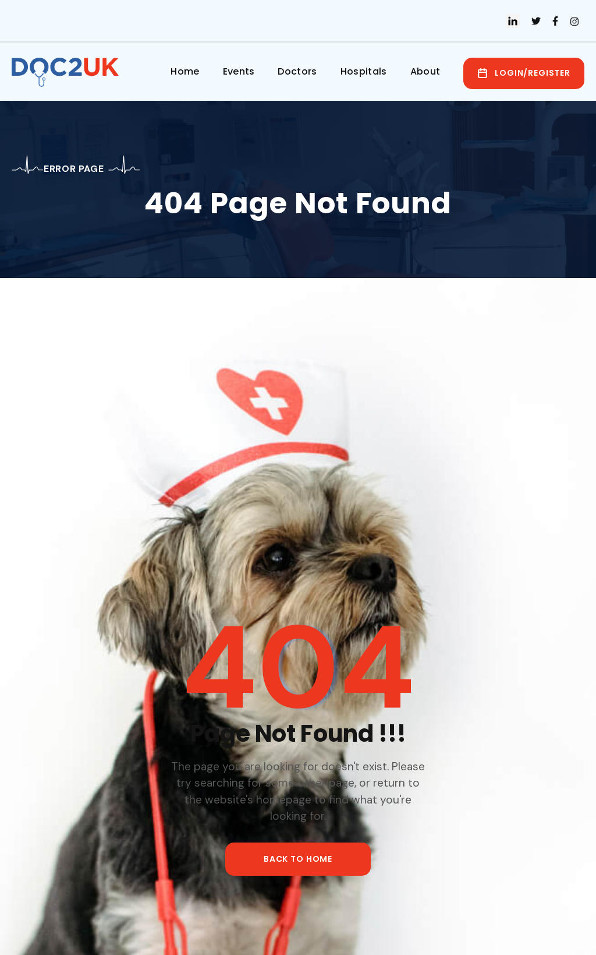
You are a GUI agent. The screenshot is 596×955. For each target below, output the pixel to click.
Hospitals (363, 71)
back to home (298, 859)
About (425, 71)
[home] (68, 72)
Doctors (297, 71)
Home (185, 71)
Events (239, 71)
